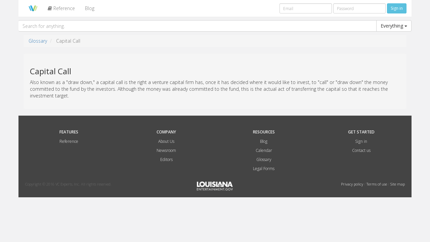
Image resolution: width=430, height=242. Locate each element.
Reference (61, 8)
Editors (166, 159)
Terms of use (377, 184)
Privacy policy (352, 184)
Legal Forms (263, 168)
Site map (397, 184)
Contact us (361, 150)
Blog (89, 8)
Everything (394, 26)
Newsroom (166, 150)
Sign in (361, 141)
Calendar (264, 150)
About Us (166, 141)
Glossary (38, 41)
